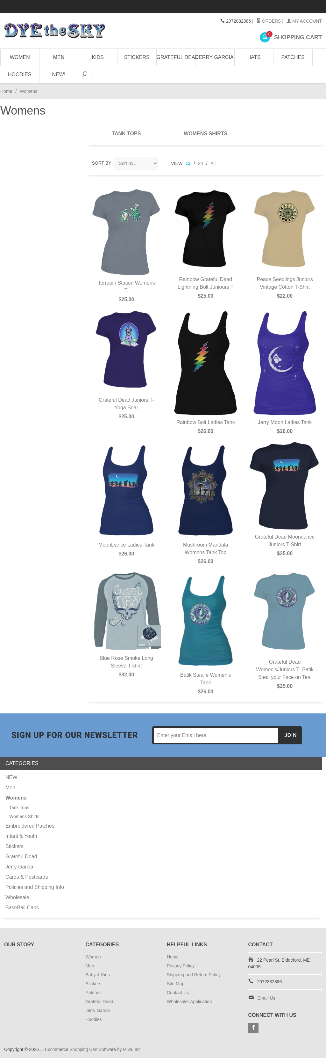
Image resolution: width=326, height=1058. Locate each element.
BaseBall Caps (22, 907)
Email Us (266, 998)
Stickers (137, 57)
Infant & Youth (21, 836)
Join (290, 735)
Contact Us (178, 992)
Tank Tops (126, 133)
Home (6, 91)
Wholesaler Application (189, 1001)
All (213, 163)
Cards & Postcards (26, 877)
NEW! (59, 74)
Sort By (101, 163)
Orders (269, 21)
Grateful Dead (176, 57)
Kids (97, 57)
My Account (304, 21)
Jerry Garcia (215, 57)
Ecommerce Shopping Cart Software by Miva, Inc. (94, 1049)
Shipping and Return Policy (194, 974)
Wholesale (17, 897)
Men (59, 57)
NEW (11, 777)
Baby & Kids (98, 974)
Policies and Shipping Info (34, 887)
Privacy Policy (181, 965)
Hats (253, 57)
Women (20, 57)
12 (188, 163)
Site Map (175, 983)
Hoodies (20, 74)
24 (200, 163)
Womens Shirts (205, 133)
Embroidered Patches (29, 826)
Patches (293, 57)
